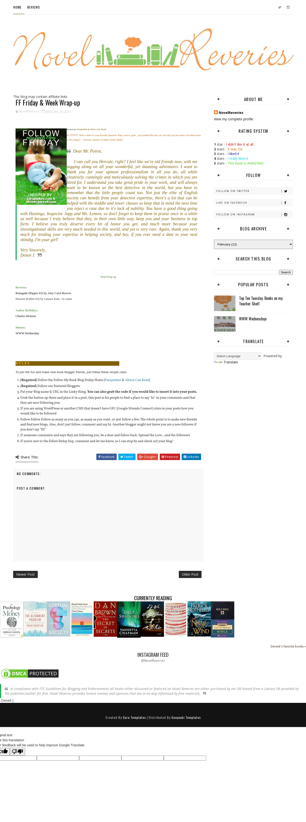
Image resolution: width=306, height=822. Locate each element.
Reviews (33, 7)
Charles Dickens (26, 316)
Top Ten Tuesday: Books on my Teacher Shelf (261, 300)
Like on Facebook (254, 203)
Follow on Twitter (254, 191)
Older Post (190, 574)
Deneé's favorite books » (288, 646)
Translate (226, 362)
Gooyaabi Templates (186, 717)
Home (17, 7)
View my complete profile (233, 119)
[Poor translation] (17, 752)
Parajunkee (113, 380)
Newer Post (25, 574)
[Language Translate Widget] (238, 356)
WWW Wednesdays (253, 319)
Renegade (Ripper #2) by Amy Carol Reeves (43, 293)
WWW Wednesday (27, 333)
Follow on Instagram (254, 214)
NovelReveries (231, 112)
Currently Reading (153, 598)
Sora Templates (134, 717)
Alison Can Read (137, 380)
